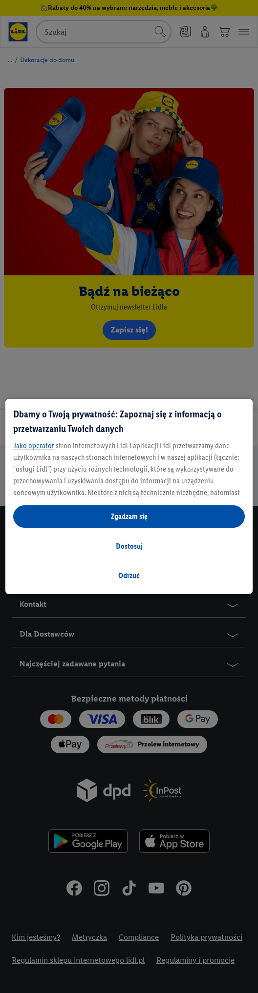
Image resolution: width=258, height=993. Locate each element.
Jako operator (33, 445)
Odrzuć (129, 575)
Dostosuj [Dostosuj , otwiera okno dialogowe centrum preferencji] (129, 546)
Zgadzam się (129, 516)
